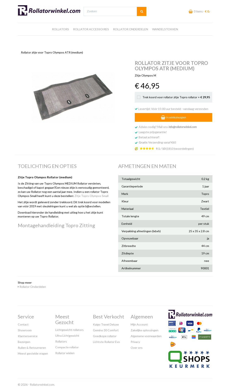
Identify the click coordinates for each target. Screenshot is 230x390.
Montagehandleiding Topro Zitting (56, 224)
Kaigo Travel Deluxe (106, 323)
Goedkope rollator (105, 335)
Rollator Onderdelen (130, 37)
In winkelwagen (173, 116)
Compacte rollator (67, 346)
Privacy (135, 341)
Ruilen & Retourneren (32, 346)
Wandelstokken (165, 37)
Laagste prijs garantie (200, 3)
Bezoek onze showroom (149, 3)
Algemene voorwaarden (146, 335)
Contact (23, 323)
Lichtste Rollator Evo (106, 341)
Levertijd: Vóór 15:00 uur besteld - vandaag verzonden (171, 107)
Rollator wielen (65, 352)
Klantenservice (27, 335)
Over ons (137, 346)
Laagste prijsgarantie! (153, 131)
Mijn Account (139, 323)
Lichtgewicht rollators (69, 328)
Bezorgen (24, 341)
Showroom (25, 329)
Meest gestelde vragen (33, 352)
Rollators (60, 37)
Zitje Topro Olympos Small (91, 195)
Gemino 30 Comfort (106, 329)
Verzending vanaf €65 (157, 141)
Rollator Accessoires (91, 37)
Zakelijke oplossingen (144, 329)
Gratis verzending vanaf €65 (37, 3)
